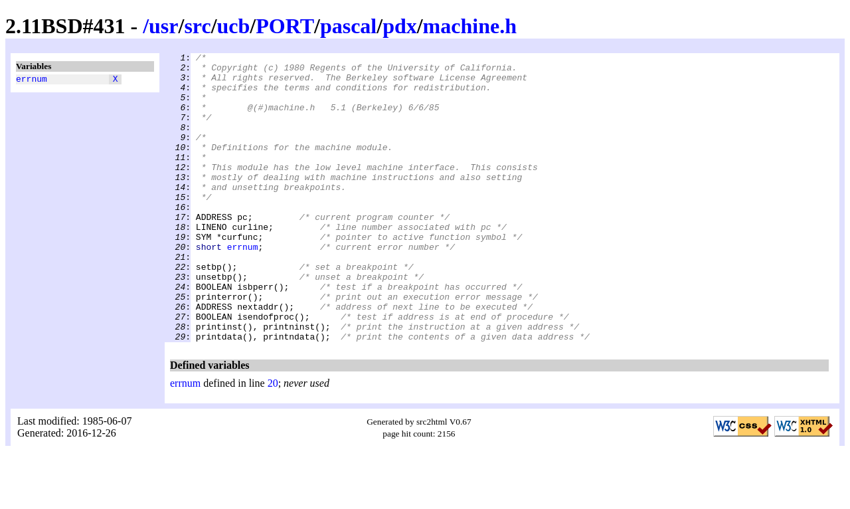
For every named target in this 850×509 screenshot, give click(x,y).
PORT (285, 26)
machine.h (470, 26)
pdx (399, 26)
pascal (348, 26)
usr (163, 26)
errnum (31, 80)
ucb (233, 26)
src (197, 26)
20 (273, 441)
